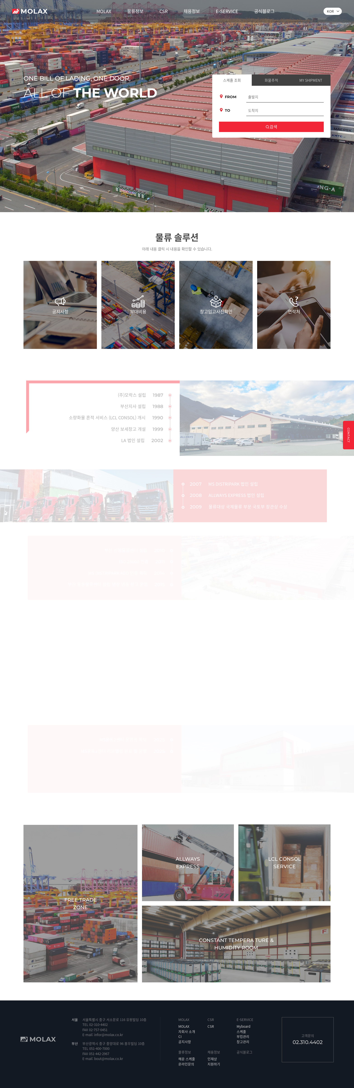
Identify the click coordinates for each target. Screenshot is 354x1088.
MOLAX (103, 11)
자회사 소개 (186, 1031)
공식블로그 (264, 11)
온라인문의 (186, 1064)
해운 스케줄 (186, 1058)
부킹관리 (243, 1036)
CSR (163, 11)
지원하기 (213, 1064)
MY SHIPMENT (310, 80)
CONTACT (348, 435)
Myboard (243, 1026)
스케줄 (241, 1031)
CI (180, 1036)
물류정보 (135, 11)
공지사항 (184, 1041)
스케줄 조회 (232, 80)
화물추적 (271, 80)
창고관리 (243, 1041)
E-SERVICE (227, 11)
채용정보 (192, 11)
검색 (271, 127)
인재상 (212, 1058)
